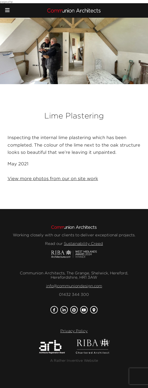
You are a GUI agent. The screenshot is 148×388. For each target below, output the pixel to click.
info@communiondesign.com (74, 286)
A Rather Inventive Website (74, 361)
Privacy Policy (74, 331)
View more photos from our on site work (53, 178)
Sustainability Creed (83, 243)
